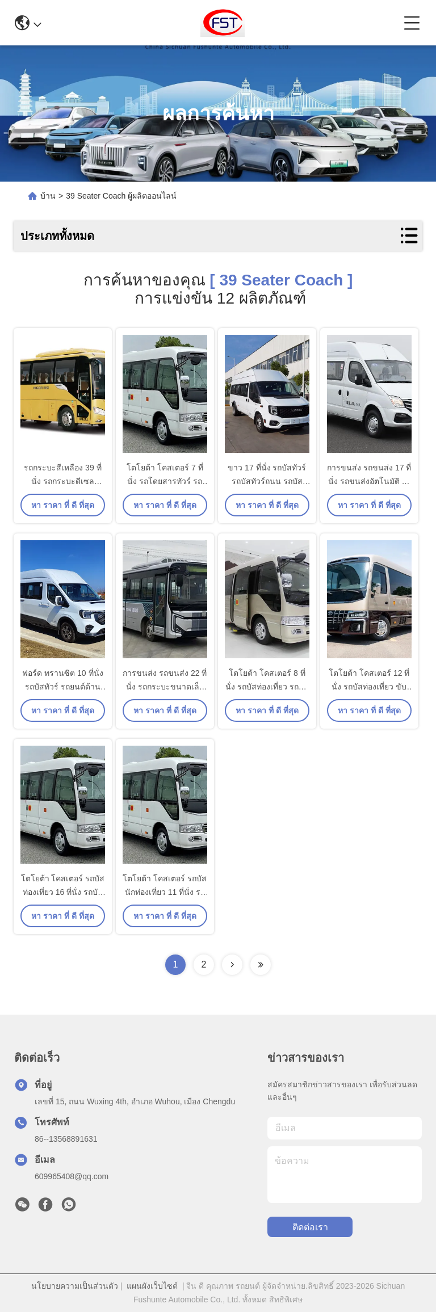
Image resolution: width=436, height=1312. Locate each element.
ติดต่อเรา (310, 1227)
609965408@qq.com (71, 1176)
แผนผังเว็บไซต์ (152, 1285)
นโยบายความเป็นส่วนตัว (74, 1285)
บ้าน (48, 195)
